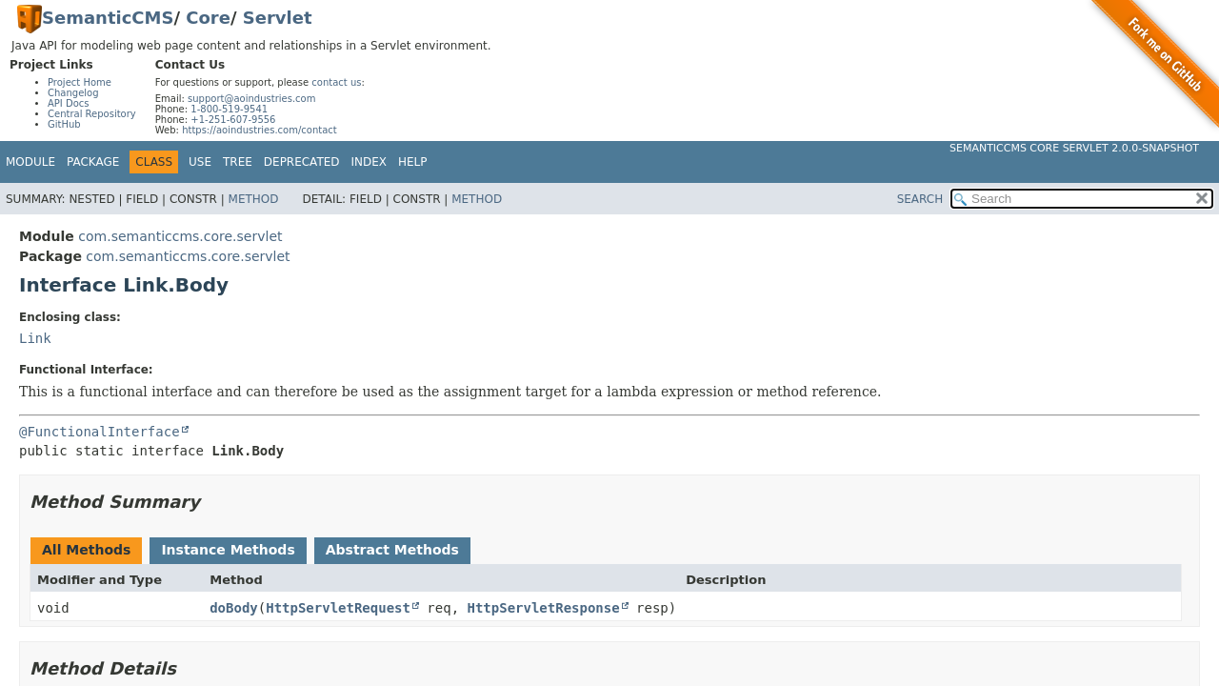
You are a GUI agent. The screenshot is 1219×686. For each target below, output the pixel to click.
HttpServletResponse (544, 607)
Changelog (73, 93)
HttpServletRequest (338, 607)
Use (200, 162)
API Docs (69, 103)
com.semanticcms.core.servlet (180, 236)
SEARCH (920, 199)
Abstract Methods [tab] (392, 549)
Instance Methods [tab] (227, 549)
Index (369, 162)
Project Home (79, 82)
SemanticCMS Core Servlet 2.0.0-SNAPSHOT (1074, 148)
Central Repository (92, 114)
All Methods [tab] (86, 549)
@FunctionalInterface (99, 431)
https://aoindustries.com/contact (259, 130)
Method (254, 199)
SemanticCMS (107, 18)
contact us (336, 82)
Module (30, 162)
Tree (237, 162)
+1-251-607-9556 (232, 119)
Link (35, 338)
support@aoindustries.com (251, 98)
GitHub (64, 124)
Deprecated (302, 162)
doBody (234, 607)
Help (413, 162)
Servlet (277, 18)
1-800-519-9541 (229, 109)
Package (93, 162)
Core (208, 18)
